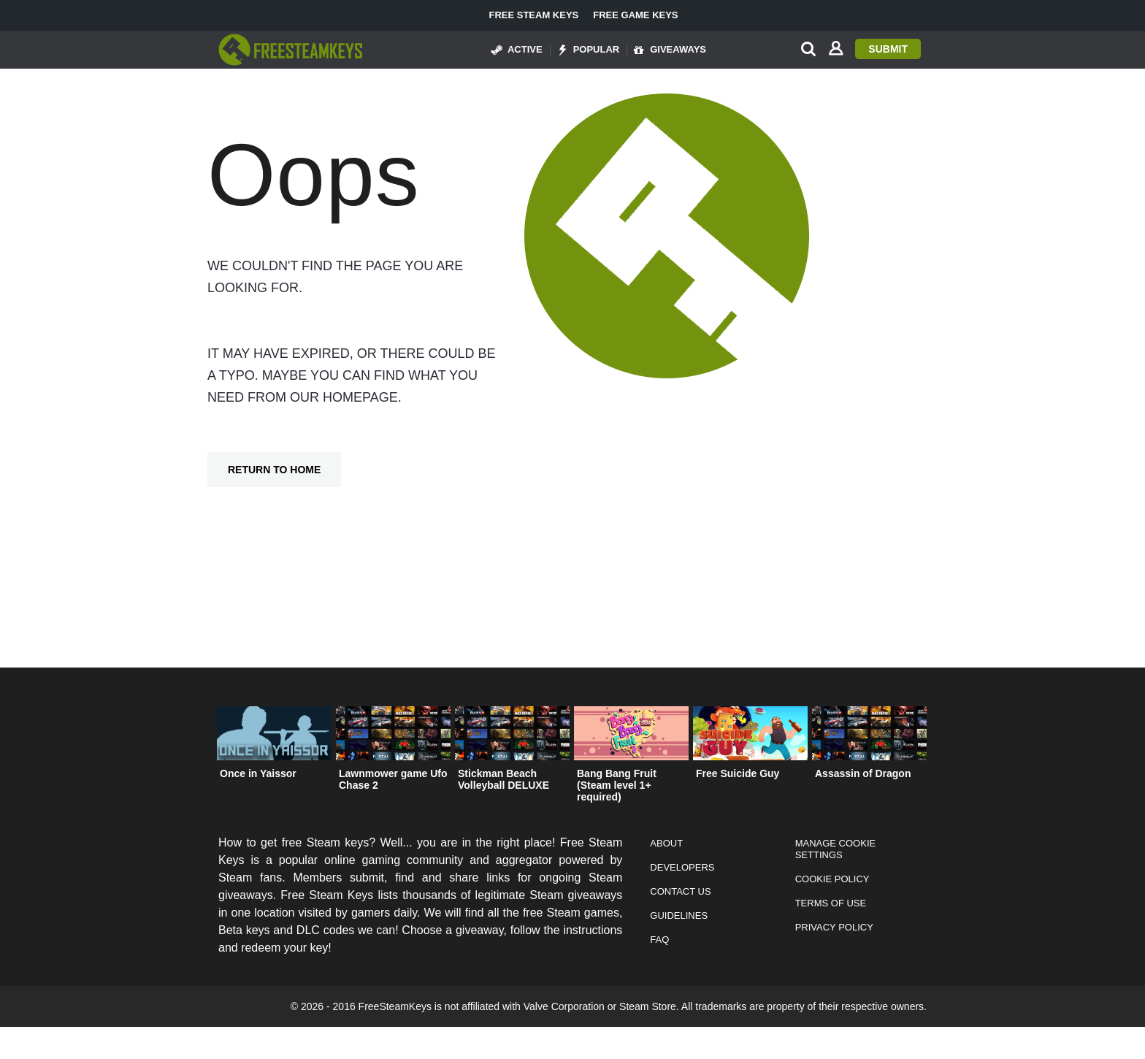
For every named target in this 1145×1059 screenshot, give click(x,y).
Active (517, 50)
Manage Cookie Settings (835, 849)
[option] (274, 746)
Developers (682, 867)
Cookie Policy (832, 878)
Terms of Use (831, 903)
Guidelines (679, 915)
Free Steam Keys (533, 15)
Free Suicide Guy (737, 773)
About (666, 843)
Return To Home (274, 469)
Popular (588, 50)
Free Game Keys (635, 15)
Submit (888, 49)
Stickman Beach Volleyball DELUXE (503, 779)
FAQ (659, 939)
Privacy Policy (834, 927)
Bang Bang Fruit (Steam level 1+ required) (616, 785)
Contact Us (680, 891)
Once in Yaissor (258, 773)
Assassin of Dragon (863, 773)
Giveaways (670, 50)
